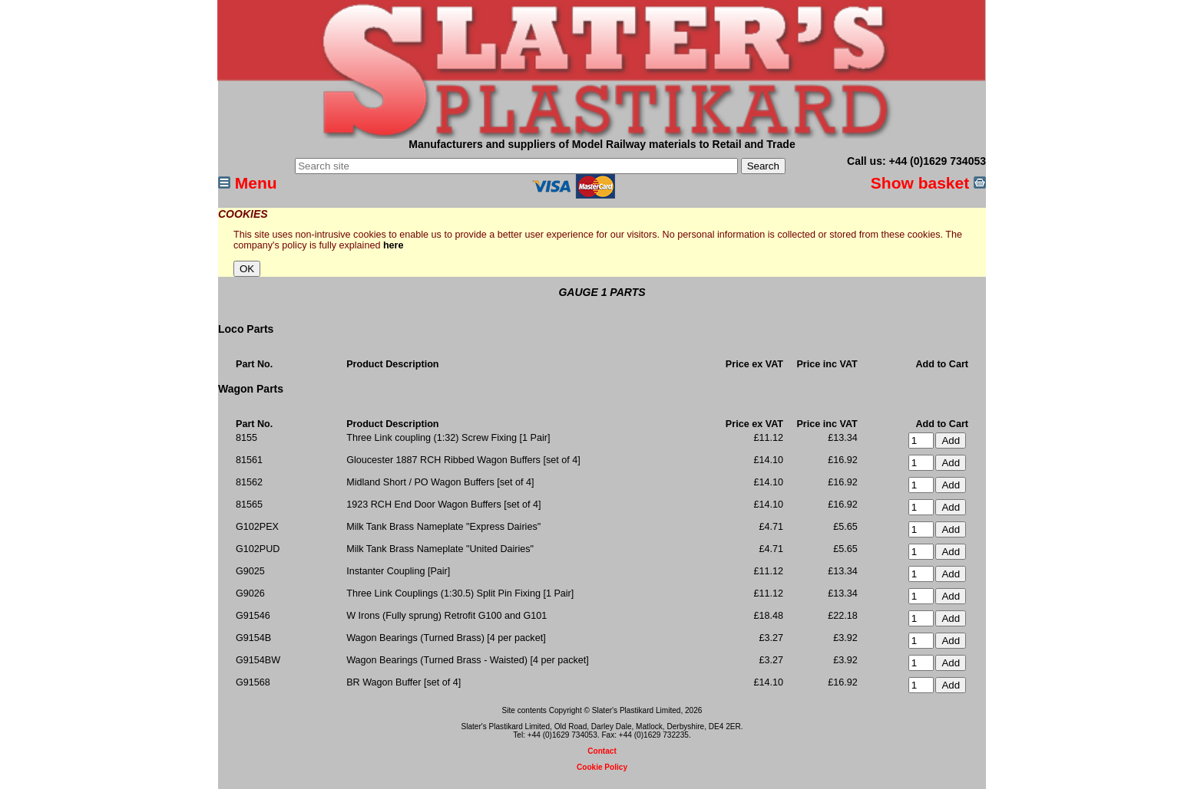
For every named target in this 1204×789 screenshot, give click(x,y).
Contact (602, 751)
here (393, 245)
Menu (247, 183)
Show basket (928, 183)
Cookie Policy (602, 767)
